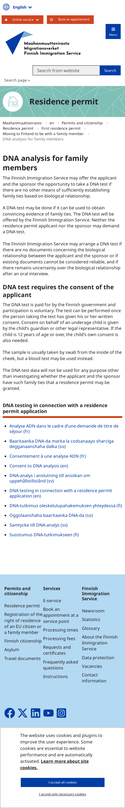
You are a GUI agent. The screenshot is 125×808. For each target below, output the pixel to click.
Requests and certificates (57, 650)
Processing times (60, 630)
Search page (15, 80)
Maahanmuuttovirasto (23, 122)
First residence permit (61, 128)
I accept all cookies (62, 782)
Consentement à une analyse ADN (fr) (47, 456)
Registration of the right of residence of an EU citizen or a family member (23, 623)
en (52, 122)
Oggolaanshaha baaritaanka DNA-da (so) (51, 515)
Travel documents (22, 658)
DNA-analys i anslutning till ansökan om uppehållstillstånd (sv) (49, 478)
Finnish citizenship (23, 641)
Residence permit (18, 128)
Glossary (91, 628)
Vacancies (92, 666)
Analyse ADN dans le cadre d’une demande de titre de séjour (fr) (64, 428)
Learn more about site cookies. (54, 764)
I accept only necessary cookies (62, 794)
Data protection (98, 658)
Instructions (55, 676)
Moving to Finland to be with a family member (44, 133)
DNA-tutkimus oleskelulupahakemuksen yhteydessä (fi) (65, 506)
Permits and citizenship (83, 122)
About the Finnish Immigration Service (100, 643)
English (23, 7)
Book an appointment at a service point (60, 615)
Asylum (11, 649)
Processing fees (59, 638)
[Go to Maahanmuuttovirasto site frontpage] (43, 43)
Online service (27, 19)
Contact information (94, 678)
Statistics (91, 619)
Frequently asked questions (60, 665)
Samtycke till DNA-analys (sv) (38, 525)
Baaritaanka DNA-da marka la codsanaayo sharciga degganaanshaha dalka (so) (61, 443)
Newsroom (93, 611)
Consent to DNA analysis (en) (38, 466)
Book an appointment (73, 19)
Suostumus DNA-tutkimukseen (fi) (44, 535)
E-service (52, 601)
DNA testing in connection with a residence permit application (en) (60, 493)
